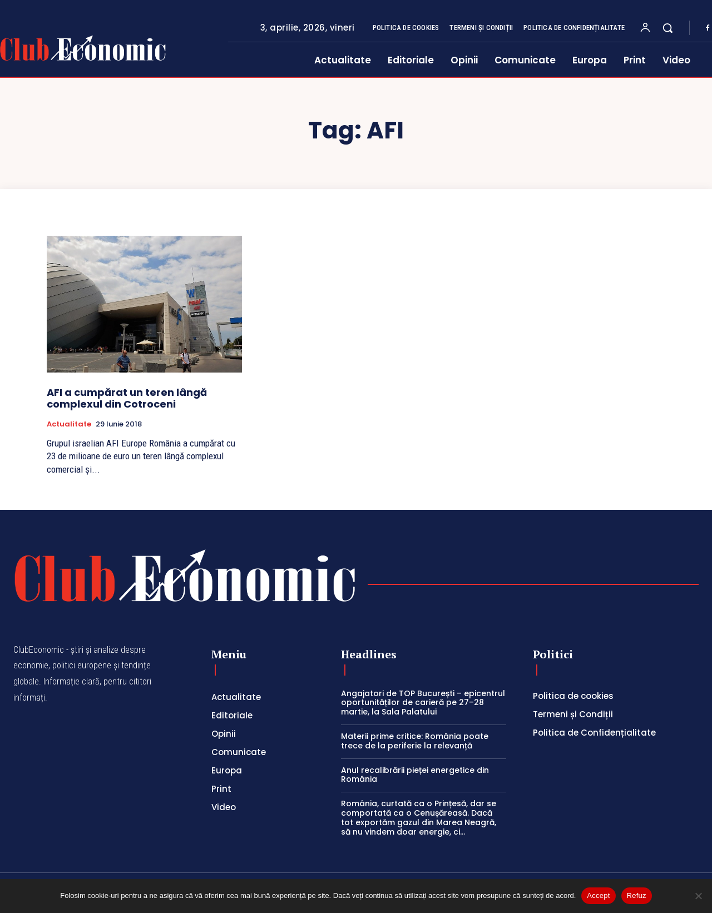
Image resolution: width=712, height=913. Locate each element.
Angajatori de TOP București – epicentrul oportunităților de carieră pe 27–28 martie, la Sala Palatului (423, 703)
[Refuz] (698, 895)
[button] (667, 27)
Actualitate (69, 424)
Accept (598, 895)
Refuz (636, 895)
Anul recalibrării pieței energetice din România (415, 775)
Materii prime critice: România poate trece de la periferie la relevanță (414, 741)
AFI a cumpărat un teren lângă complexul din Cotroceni (127, 398)
